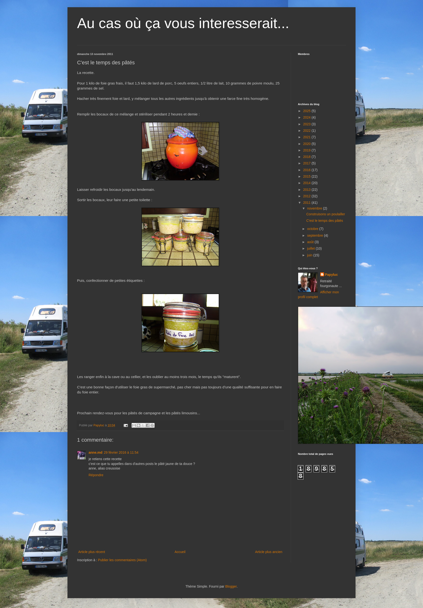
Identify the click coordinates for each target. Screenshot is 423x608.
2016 (307, 170)
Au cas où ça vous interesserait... (183, 23)
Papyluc (331, 275)
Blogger (230, 586)
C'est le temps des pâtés (324, 221)
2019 (307, 150)
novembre (315, 208)
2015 (307, 176)
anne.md (96, 452)
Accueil (180, 552)
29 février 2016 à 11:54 (121, 452)
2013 (307, 190)
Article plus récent (91, 552)
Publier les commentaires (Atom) (122, 560)
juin (310, 255)
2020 (307, 144)
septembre (315, 235)
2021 (307, 137)
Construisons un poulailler (325, 214)
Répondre (96, 475)
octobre (313, 229)
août (310, 242)
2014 (307, 183)
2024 (307, 117)
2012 (307, 196)
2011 (307, 203)
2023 (307, 124)
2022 (307, 130)
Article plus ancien (268, 552)
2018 (307, 157)
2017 (307, 163)
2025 (307, 111)
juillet (311, 248)
